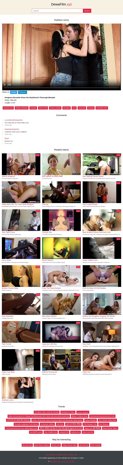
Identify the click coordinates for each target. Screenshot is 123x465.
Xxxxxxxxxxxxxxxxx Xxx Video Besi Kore (21, 428)
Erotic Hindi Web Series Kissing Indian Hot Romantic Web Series (57, 420)
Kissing (91, 108)
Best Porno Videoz (42, 445)
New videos (50, 454)
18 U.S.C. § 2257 (68, 461)
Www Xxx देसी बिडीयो (92, 428)
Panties (33, 108)
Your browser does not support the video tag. (61, 57)
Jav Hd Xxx (83, 445)
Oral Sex (81, 108)
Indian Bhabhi (90, 420)
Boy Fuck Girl (88, 432)
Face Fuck (43, 108)
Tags (71, 454)
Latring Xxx (75, 432)
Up (76, 454)
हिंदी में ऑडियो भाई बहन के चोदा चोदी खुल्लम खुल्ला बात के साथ (61, 428)
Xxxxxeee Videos (47, 424)
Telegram (22, 92)
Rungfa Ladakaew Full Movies (26, 424)
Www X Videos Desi (79, 416)
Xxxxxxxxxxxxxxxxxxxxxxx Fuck (102, 416)
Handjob (66, 108)
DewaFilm (61, 4)
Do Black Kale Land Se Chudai (47, 412)
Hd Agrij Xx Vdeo (67, 412)
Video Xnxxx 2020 (70, 445)
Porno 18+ (56, 445)
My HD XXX (27, 445)
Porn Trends (96, 445)
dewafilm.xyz (55, 461)
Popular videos (62, 454)
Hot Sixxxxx (103, 424)
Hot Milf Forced (36, 432)
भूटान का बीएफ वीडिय (73, 424)
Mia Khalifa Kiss (51, 432)
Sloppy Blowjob (22, 108)
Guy (74, 108)
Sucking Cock (101, 108)
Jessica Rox (8, 108)
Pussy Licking (55, 108)
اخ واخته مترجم (82, 412)
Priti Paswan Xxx (90, 424)
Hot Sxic (60, 424)
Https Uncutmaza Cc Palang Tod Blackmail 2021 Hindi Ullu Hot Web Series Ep (38, 416)
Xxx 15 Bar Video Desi (107, 420)
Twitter (13, 92)
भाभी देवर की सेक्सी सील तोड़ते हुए (18, 420)
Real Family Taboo (110, 428)
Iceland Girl (64, 432)
